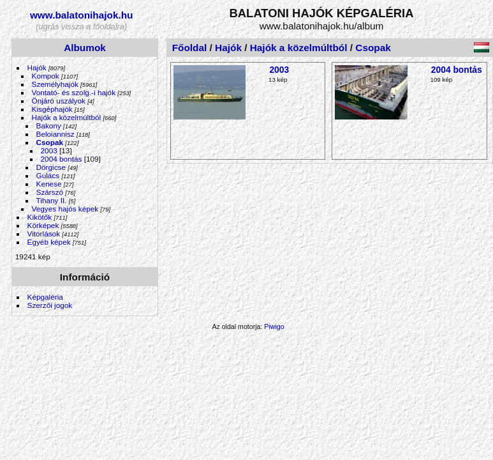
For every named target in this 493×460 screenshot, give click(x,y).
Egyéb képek (49, 242)
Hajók (37, 67)
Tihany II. (51, 200)
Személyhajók (55, 84)
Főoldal (189, 47)
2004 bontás (61, 159)
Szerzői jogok (50, 305)
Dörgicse (51, 167)
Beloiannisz (55, 134)
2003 (49, 150)
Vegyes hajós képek (65, 208)
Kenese (49, 184)
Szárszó (50, 192)
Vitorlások (43, 233)
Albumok (85, 47)
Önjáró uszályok (58, 100)
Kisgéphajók (52, 109)
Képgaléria (45, 297)
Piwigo (274, 326)
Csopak (50, 142)
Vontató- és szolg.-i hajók (73, 92)
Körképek (43, 225)
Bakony (48, 125)
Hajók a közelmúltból (66, 117)
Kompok (45, 76)
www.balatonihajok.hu (81, 15)
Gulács (48, 175)
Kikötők (39, 217)
